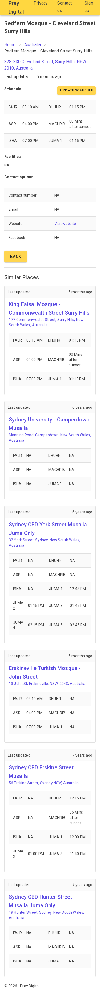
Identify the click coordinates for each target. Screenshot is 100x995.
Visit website (65, 223)
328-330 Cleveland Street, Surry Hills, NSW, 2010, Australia (45, 65)
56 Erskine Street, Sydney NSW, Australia (44, 783)
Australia (32, 44)
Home (10, 44)
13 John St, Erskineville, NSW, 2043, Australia (47, 683)
